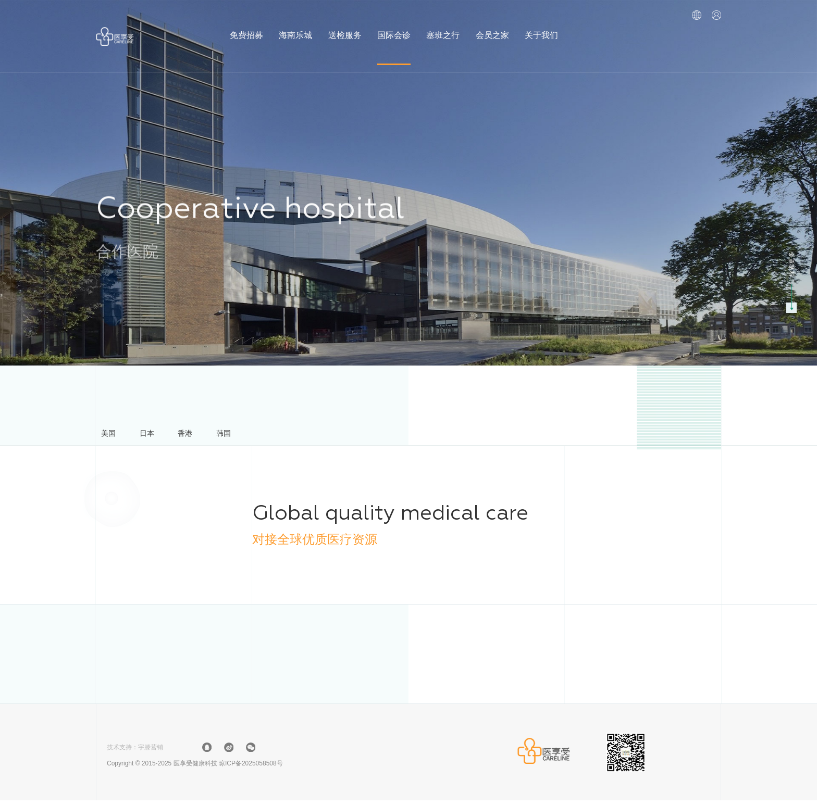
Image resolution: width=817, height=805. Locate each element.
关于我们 (541, 27)
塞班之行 (443, 27)
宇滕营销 (150, 752)
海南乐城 (295, 27)
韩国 (255, 436)
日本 (160, 436)
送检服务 (345, 27)
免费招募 (246, 27)
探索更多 (791, 263)
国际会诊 (394, 27)
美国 (113, 436)
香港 (208, 436)
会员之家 (492, 27)
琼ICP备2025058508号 (251, 768)
